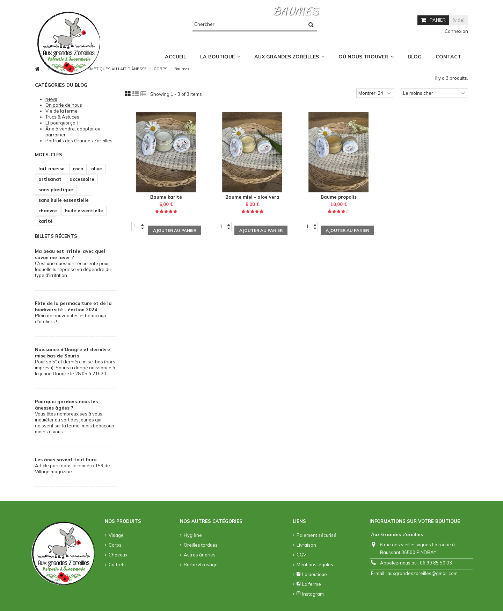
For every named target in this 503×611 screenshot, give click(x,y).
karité (45, 221)
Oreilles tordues (201, 545)
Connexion (456, 31)
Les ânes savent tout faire (66, 459)
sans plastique (55, 189)
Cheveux (118, 554)
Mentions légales (315, 564)
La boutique (312, 574)
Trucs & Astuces (62, 117)
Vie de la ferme (61, 111)
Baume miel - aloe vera (252, 197)
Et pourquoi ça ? (61, 123)
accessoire (82, 179)
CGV (301, 554)
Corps (115, 545)
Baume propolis (339, 197)
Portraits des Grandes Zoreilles (78, 140)
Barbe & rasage (201, 564)
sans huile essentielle (63, 200)
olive (96, 168)
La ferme (309, 584)
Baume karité (166, 197)
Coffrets (117, 564)
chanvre (47, 210)
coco (78, 168)
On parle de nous (63, 105)
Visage (116, 535)
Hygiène (193, 535)
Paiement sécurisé (316, 535)
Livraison (306, 545)
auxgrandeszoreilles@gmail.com (422, 573)
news (51, 99)
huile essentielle (84, 210)
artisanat (49, 179)
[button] (366, 57)
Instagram (310, 594)
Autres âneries (200, 554)
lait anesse (51, 168)
